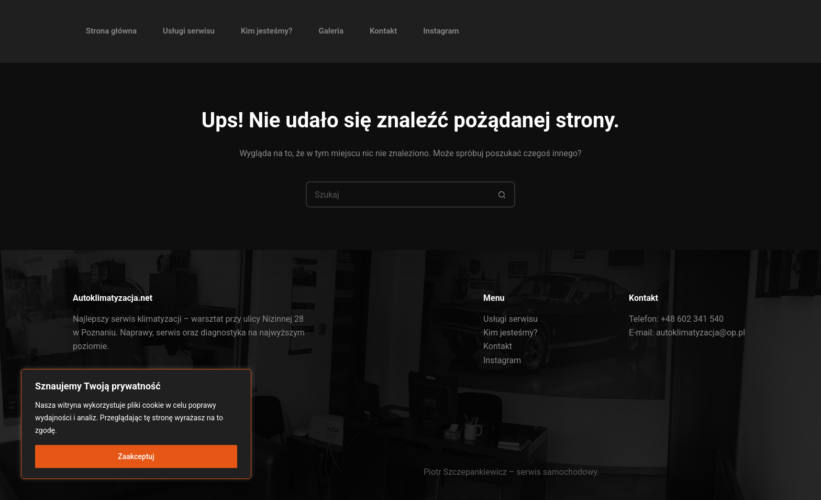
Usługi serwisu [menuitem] (189, 31)
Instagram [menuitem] (441, 31)
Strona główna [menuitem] (111, 31)
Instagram (502, 360)
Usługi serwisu (510, 319)
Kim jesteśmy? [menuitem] (266, 31)
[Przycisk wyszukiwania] (502, 194)
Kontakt (497, 346)
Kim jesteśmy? (510, 333)
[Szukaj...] (397, 194)
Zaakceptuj (136, 456)
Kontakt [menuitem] (383, 31)
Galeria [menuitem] (330, 31)
